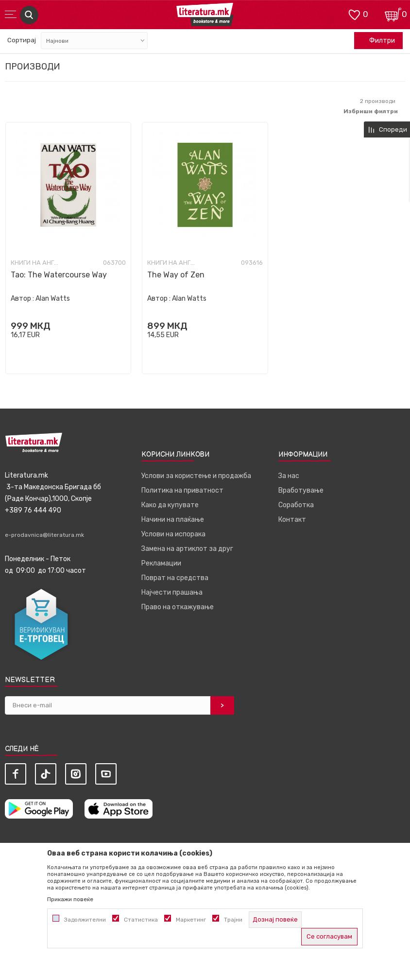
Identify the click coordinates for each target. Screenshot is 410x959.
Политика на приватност (182, 490)
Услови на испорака (173, 534)
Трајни (233, 920)
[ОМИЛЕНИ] (354, 14)
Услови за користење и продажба (196, 476)
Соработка (296, 505)
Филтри (377, 40)
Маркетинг (191, 920)
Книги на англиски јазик (35, 262)
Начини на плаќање (172, 519)
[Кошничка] (393, 14)
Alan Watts (52, 298)
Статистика (141, 920)
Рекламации (161, 563)
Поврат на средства (174, 578)
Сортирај (21, 40)
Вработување (301, 490)
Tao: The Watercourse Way (59, 275)
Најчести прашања (172, 592)
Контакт (292, 519)
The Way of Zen (176, 275)
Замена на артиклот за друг (187, 549)
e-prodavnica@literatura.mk (44, 534)
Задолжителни (85, 920)
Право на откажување (177, 607)
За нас (288, 476)
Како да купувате (170, 505)
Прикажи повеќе (70, 899)
